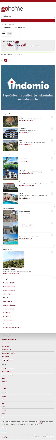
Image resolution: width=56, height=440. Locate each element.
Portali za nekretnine (7, 371)
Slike (9, 33)
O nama (4, 385)
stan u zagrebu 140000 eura (9, 282)
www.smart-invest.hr (24, 132)
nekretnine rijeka (7, 316)
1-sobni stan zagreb (7, 320)
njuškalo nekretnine (7, 301)
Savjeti (3, 378)
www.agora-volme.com (24, 226)
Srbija (3, 413)
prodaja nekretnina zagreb (9, 305)
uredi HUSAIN (5, 356)
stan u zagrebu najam (8, 323)
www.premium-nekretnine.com (26, 185)
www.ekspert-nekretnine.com (26, 173)
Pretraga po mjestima (7, 374)
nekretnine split (6, 312)
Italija (3, 403)
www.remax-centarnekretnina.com (11, 273)
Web (3, 33)
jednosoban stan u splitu (9, 290)
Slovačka (4, 410)
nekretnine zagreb (7, 294)
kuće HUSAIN (5, 346)
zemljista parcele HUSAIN (8, 353)
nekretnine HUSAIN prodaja (9, 339)
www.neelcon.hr (23, 215)
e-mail (39, 46)
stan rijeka (5, 297)
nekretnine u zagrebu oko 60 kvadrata (12, 327)
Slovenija (4, 396)
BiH (3, 400)
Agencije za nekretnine (8, 368)
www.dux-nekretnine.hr (24, 161)
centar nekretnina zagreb (9, 309)
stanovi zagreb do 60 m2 (9, 286)
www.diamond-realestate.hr (25, 144)
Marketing (4, 381)
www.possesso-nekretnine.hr (26, 120)
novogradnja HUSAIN (7, 360)
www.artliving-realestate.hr (25, 238)
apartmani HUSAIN (6, 349)
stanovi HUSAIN (6, 343)
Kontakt (4, 388)
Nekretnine (4, 24)
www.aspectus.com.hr (24, 198)
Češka (3, 406)
